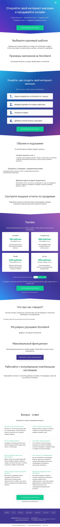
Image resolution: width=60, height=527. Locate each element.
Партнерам (29, 512)
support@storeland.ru (22, 520)
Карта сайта (45, 525)
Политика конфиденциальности (19, 525)
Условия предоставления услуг (34, 525)
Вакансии (37, 512)
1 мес (35, 277)
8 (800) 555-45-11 (16, 518)
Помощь (20, 512)
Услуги (53, 512)
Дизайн (7, 512)
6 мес (40, 277)
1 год (44, 277)
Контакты (45, 512)
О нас (13, 512)
